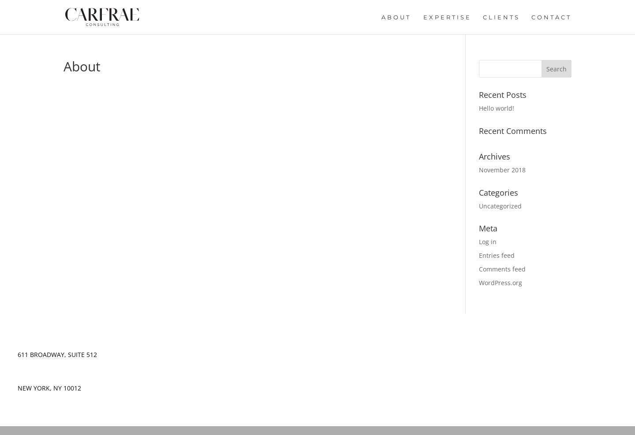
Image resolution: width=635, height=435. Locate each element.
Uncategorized (500, 206)
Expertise (447, 17)
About (396, 17)
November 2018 (502, 170)
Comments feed (502, 269)
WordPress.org (500, 283)
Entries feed (497, 255)
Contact (551, 17)
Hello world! (496, 108)
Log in (488, 242)
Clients (501, 17)
